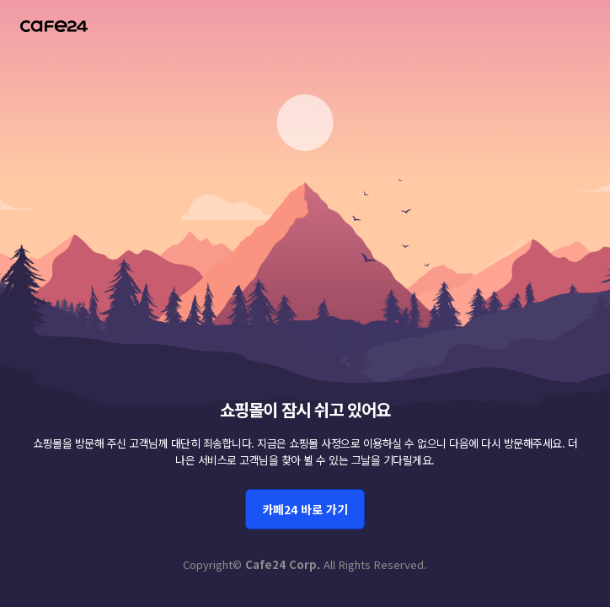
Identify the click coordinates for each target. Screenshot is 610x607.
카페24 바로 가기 (305, 509)
